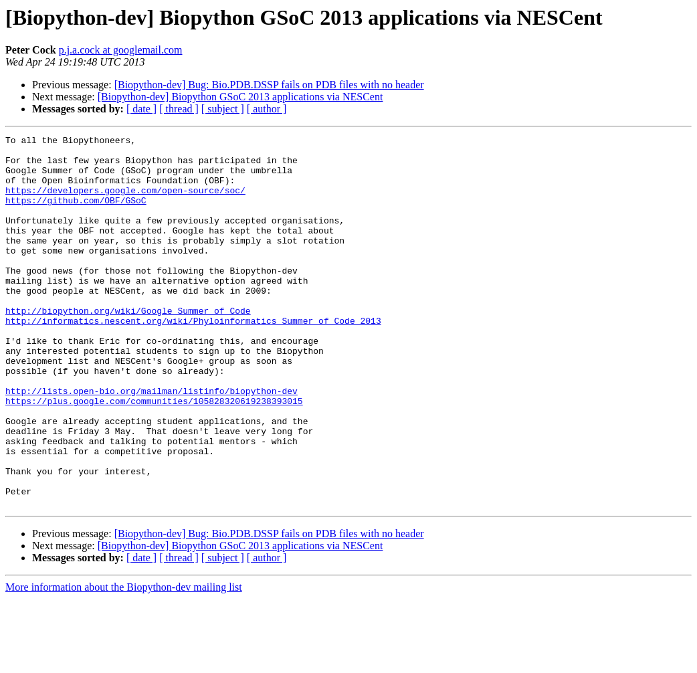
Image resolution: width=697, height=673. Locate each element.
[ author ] (267, 108)
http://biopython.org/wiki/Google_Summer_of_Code (128, 347)
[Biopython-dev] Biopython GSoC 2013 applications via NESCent (240, 96)
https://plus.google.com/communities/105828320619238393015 (154, 455)
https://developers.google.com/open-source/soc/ (125, 202)
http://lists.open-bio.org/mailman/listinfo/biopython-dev (151, 443)
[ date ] (141, 108)
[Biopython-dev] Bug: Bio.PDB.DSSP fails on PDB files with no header (269, 84)
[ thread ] (179, 108)
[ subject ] (222, 108)
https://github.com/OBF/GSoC (75, 214)
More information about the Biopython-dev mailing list (123, 661)
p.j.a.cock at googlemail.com (121, 50)
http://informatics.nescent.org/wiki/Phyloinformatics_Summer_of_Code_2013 (193, 359)
